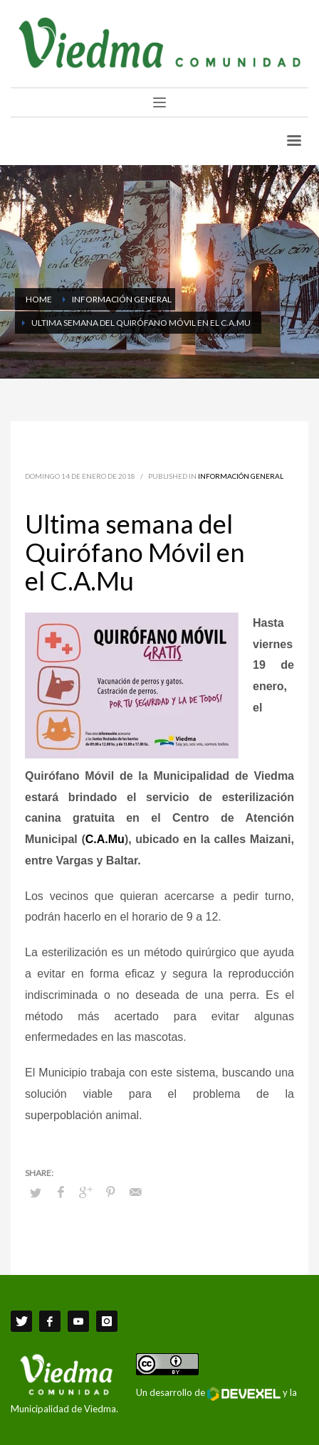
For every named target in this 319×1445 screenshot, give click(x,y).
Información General (240, 476)
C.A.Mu (105, 839)
